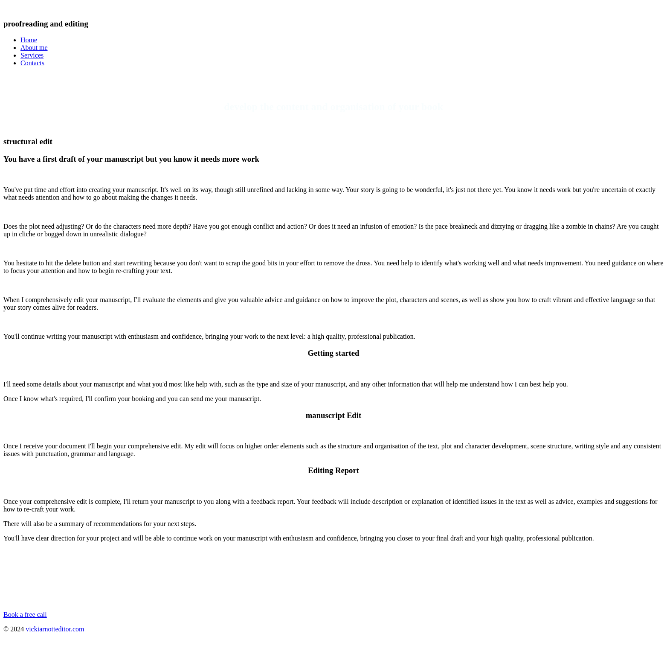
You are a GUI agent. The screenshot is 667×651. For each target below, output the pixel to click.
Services (32, 55)
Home (28, 40)
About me (34, 47)
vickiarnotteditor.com (55, 629)
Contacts (32, 63)
